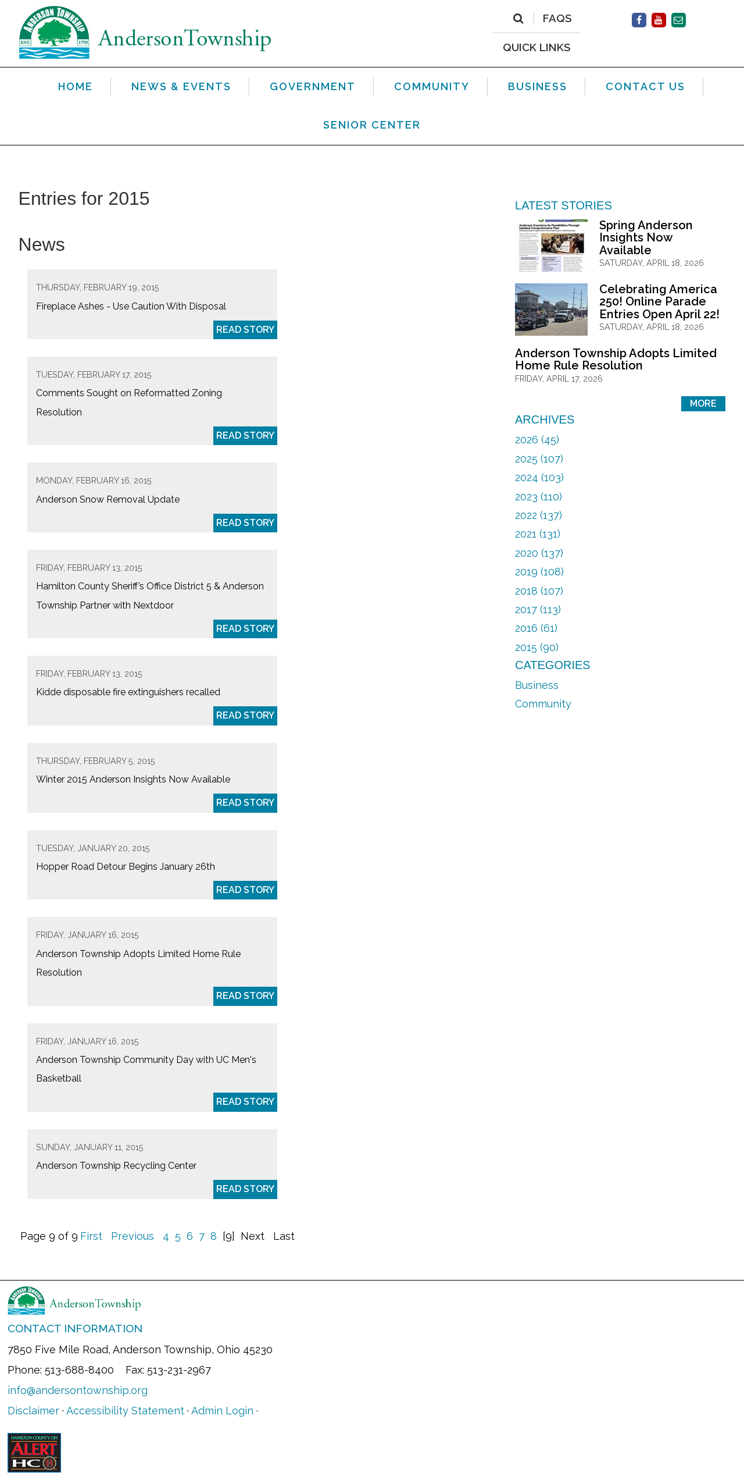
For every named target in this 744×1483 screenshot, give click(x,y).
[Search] (518, 18)
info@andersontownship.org (78, 1390)
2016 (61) (536, 628)
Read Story (245, 329)
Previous (132, 1236)
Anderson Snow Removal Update (108, 499)
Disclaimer (33, 1410)
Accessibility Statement (125, 1410)
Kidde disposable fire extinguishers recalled (128, 692)
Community (543, 704)
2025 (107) (539, 459)
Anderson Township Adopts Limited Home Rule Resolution (616, 359)
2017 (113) (538, 609)
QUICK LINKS (537, 47)
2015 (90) (537, 647)
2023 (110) (538, 496)
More (703, 403)
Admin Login (222, 1410)
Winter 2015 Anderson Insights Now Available (133, 779)
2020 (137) (539, 553)
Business (537, 685)
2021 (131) (537, 534)
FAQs (557, 18)
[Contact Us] (678, 20)
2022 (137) (538, 515)
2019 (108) (539, 572)
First (91, 1236)
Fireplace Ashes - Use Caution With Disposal (131, 306)
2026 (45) (537, 439)
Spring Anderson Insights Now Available (646, 237)
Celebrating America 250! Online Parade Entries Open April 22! (659, 301)
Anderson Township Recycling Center (116, 1165)
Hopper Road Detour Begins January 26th (125, 866)
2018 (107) (539, 591)
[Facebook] (639, 20)
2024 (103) (539, 477)
